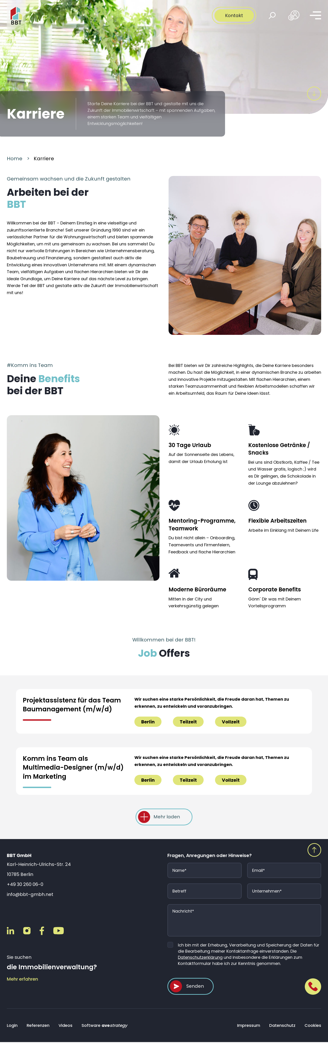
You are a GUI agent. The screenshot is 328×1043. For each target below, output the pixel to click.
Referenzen (38, 1026)
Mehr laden (167, 817)
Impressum (248, 1026)
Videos (65, 1026)
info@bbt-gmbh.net (30, 895)
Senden (195, 987)
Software (104, 1026)
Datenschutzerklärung (200, 958)
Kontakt (234, 15)
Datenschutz (282, 1026)
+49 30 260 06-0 (25, 885)
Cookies (313, 1026)
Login (12, 1026)
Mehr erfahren (22, 979)
